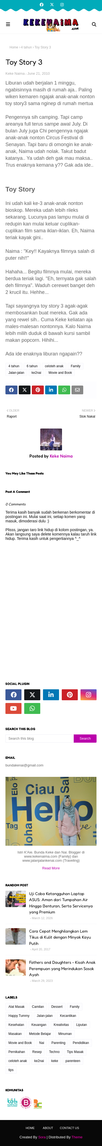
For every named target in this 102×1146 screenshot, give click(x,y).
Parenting (58, 1043)
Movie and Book (60, 373)
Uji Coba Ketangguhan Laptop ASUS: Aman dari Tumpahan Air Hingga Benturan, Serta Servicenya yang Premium (61, 903)
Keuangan (38, 1025)
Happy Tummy (18, 1016)
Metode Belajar (40, 1034)
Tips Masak (75, 1052)
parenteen (73, 1061)
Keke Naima (15, 73)
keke (54, 1061)
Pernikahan (16, 1052)
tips (11, 1070)
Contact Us (69, 1128)
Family (75, 366)
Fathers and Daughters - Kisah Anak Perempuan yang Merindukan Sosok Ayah (62, 968)
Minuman (65, 1034)
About (48, 1128)
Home (14, 47)
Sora (41, 1137)
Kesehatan (16, 1025)
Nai (41, 1043)
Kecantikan (68, 1016)
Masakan (15, 1034)
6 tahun (32, 366)
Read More (51, 868)
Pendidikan (81, 1043)
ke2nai (36, 373)
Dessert (56, 1007)
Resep (37, 1052)
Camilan (38, 1007)
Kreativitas (61, 1025)
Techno (54, 1052)
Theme (77, 1137)
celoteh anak (54, 366)
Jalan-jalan (16, 373)
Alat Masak (16, 1007)
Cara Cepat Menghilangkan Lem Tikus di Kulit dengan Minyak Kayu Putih (60, 937)
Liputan (81, 1025)
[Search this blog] (39, 738)
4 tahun (26, 47)
